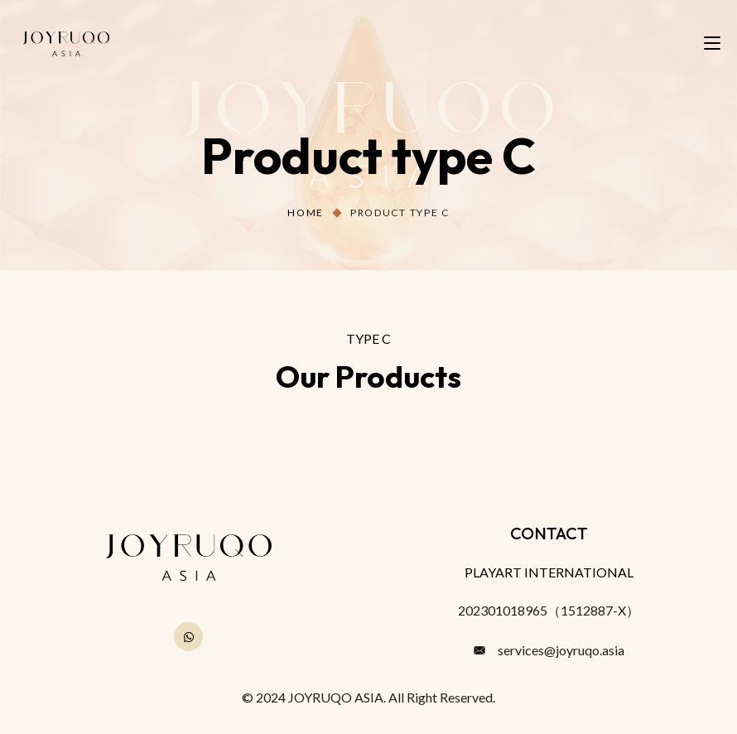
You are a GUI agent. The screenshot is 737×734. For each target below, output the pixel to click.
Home (305, 212)
